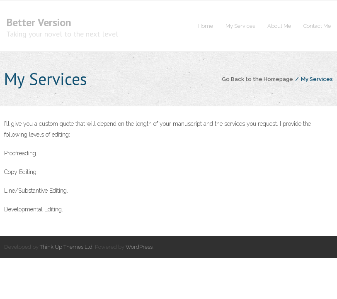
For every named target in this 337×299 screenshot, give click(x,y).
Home (205, 26)
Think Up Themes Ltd (66, 247)
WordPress (139, 247)
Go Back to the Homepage (257, 79)
